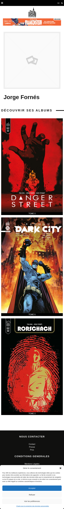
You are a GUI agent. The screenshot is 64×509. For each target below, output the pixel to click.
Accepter (32, 488)
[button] (60, 468)
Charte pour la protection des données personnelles (32, 506)
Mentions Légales (32, 464)
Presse (32, 447)
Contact (32, 444)
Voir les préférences (32, 501)
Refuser (32, 495)
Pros (32, 450)
